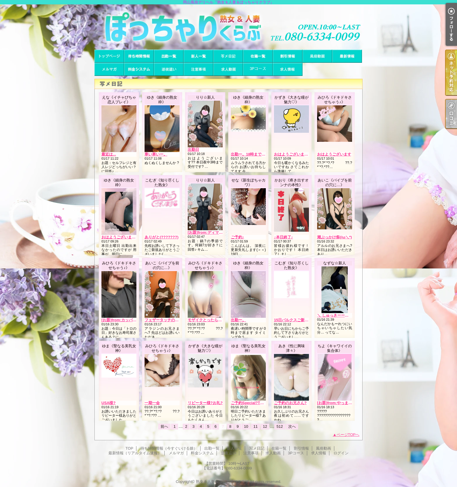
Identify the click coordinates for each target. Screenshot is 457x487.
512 (280, 426)
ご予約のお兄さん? (290, 403)
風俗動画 (317, 56)
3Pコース (258, 69)
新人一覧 (198, 56)
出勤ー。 (238, 320)
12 (265, 426)
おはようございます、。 (122, 237)
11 (255, 426)
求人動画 (228, 69)
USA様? (108, 403)
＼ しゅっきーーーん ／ (337, 315)
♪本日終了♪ (283, 237)
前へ (164, 426)
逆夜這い (169, 69)
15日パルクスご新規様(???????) (302, 320)
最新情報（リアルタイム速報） (347, 56)
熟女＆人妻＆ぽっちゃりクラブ (222, 481)
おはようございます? (292, 154)
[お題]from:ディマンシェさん (213, 232)
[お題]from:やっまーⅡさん (340, 403)
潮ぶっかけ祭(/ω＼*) (334, 237)
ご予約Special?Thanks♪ (252, 403)
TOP (109, 56)
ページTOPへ (348, 434)
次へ (292, 426)
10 (246, 426)
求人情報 (288, 69)
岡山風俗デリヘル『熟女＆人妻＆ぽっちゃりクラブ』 (228, 27)
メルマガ (109, 69)
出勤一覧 (169, 56)
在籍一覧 (258, 56)
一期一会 (152, 403)
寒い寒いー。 (156, 154)
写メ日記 (228, 56)
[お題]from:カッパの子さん (124, 320)
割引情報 (288, 56)
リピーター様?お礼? (205, 403)
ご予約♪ (237, 237)
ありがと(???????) (161, 237)
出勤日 (193, 149)
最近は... (108, 154)
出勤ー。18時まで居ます (252, 154)
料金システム (139, 69)
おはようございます (334, 154)
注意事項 (198, 69)
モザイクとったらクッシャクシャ (216, 320)
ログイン (341, 453)
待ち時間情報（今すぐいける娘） (139, 56)
